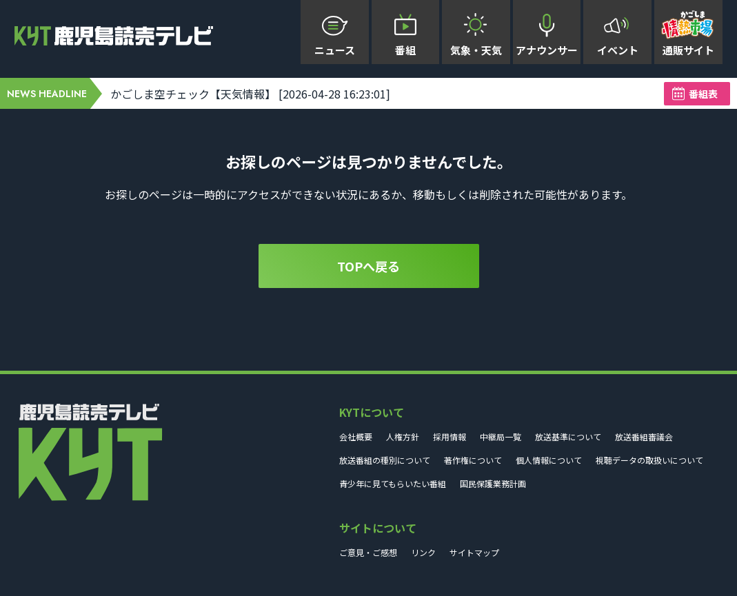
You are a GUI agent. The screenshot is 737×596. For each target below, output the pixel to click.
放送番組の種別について (384, 460)
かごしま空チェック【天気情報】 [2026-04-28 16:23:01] (250, 93)
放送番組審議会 (644, 436)
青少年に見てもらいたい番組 (392, 483)
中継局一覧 (500, 436)
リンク (423, 552)
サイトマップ (474, 552)
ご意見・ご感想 (368, 552)
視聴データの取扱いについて (649, 460)
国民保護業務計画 (493, 483)
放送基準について (568, 436)
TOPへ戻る (368, 266)
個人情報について (549, 460)
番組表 (703, 94)
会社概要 (355, 436)
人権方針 (402, 436)
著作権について (473, 460)
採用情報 (449, 436)
